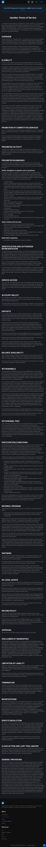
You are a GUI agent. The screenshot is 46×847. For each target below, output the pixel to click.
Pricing (3, 823)
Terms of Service (5, 816)
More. (23, 10)
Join (36, 1)
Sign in (41, 1)
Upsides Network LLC (21, 845)
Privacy (3, 819)
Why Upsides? (5, 814)
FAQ (3, 834)
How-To (3, 836)
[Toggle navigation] (28, 2)
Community (4, 838)
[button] (44, 845)
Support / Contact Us (6, 832)
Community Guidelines (6, 821)
